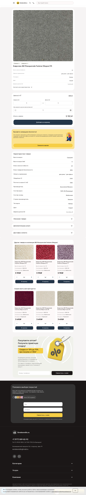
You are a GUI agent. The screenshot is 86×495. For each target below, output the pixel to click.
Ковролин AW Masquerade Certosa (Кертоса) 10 (23, 308)
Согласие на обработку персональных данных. (50, 419)
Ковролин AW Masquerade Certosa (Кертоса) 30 (44, 308)
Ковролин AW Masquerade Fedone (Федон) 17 (65, 262)
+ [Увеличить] (70, 110)
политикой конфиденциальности (61, 491)
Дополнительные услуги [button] (21, 226)
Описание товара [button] (19, 219)
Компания (43, 477)
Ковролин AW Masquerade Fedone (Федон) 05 (23, 262)
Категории (43, 463)
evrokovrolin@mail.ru (20, 449)
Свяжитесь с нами (62, 373)
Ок (75, 490)
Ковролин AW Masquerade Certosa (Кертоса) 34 (65, 308)
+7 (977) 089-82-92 (20, 439)
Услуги (43, 470)
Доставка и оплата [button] (20, 233)
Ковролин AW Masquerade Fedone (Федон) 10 (44, 262)
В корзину (24, 281)
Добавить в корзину (43, 122)
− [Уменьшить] (15, 110)
